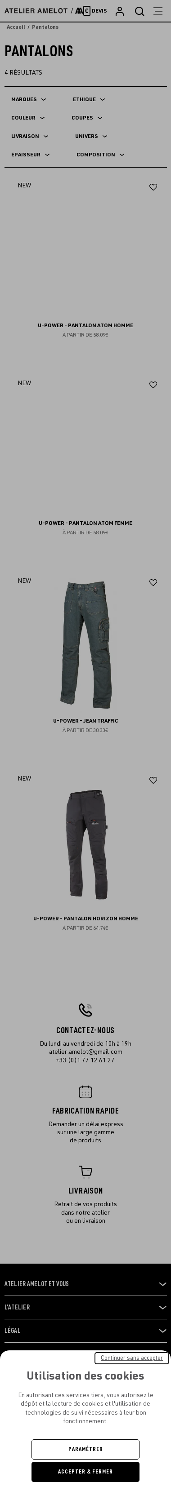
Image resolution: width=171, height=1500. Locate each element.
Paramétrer (85, 1449)
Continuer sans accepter (132, 1358)
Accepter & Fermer (85, 1471)
